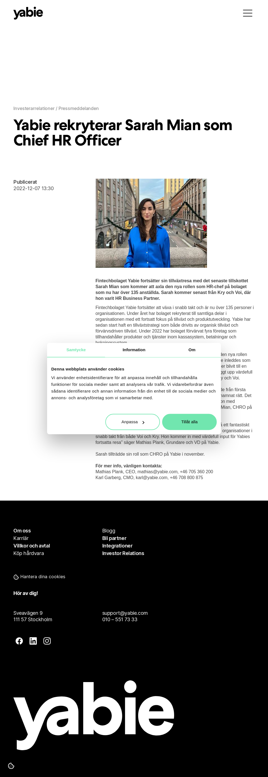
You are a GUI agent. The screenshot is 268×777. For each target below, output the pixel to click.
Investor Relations (123, 553)
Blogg (108, 531)
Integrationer (117, 546)
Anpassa (132, 421)
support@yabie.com (125, 613)
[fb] (19, 641)
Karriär (20, 538)
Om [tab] (192, 349)
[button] (49, 576)
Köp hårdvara (28, 553)
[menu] (248, 13)
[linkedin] (33, 641)
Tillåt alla (189, 421)
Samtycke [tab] (76, 349)
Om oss (22, 531)
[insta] (47, 641)
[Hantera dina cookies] (11, 766)
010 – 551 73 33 (119, 619)
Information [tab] (134, 349)
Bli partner (114, 538)
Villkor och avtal (31, 546)
